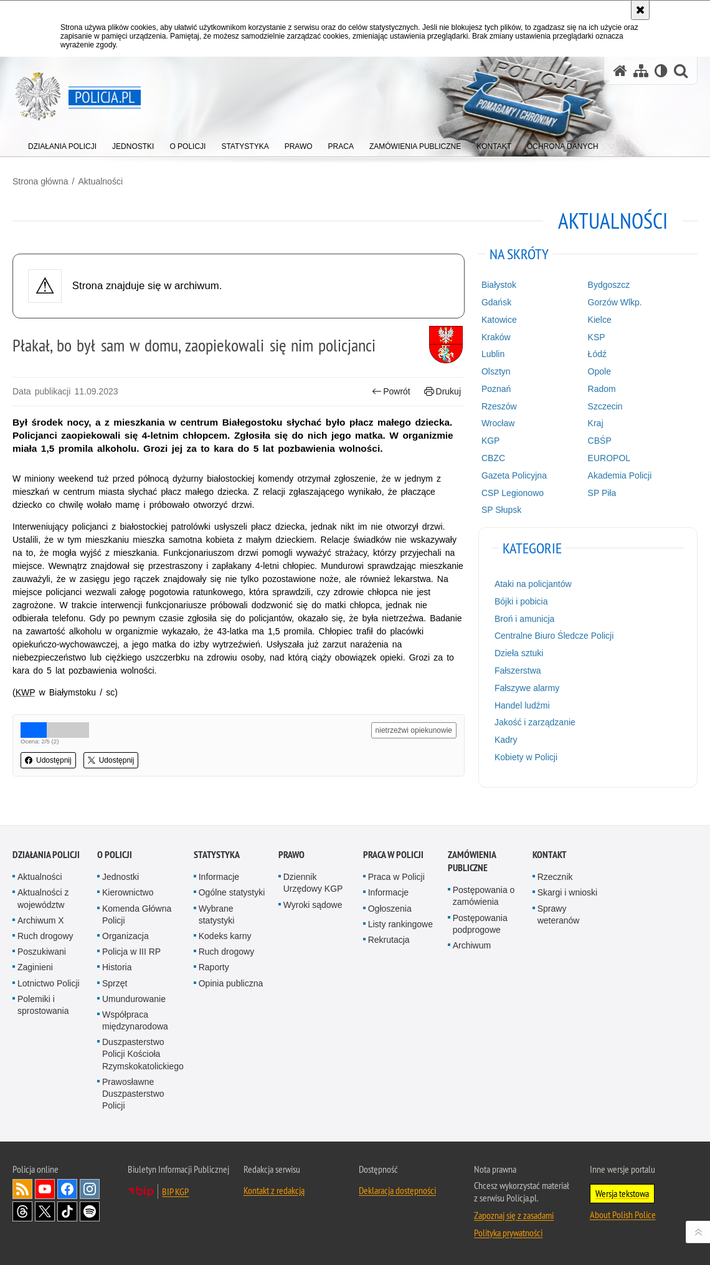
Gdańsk (496, 302)
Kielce (600, 320)
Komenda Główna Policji (136, 914)
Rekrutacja (389, 940)
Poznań (496, 389)
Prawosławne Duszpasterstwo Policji (133, 1093)
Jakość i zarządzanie (535, 722)
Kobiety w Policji (526, 757)
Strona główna (40, 181)
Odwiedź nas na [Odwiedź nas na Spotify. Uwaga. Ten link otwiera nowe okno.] (90, 1211)
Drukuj (442, 391)
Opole (599, 371)
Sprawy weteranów (558, 914)
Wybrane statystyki (217, 914)
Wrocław (497, 423)
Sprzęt (114, 983)
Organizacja (125, 936)
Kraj (596, 423)
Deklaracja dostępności (397, 1190)
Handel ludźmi (522, 705)
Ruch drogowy (45, 936)
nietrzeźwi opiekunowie (414, 730)
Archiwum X (40, 920)
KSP (596, 337)
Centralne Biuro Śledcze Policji (554, 636)
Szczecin (605, 406)
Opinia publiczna (231, 983)
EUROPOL (609, 458)
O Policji (114, 854)
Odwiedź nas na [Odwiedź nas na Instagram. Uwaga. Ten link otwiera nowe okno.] (90, 1189)
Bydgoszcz (609, 285)
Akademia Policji (620, 475)
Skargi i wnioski (567, 892)
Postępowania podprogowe (480, 924)
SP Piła (602, 493)
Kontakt (549, 854)
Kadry (506, 740)
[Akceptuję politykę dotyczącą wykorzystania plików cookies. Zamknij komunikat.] (640, 10)
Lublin (492, 354)
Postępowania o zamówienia (484, 896)
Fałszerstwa (518, 670)
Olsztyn (496, 371)
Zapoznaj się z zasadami (514, 1215)
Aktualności (100, 181)
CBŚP (600, 441)
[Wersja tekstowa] (661, 71)
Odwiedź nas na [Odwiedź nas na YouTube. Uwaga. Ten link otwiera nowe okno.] (45, 1189)
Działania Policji (46, 854)
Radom (602, 389)
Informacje (219, 877)
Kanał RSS (22, 1189)
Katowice (499, 320)
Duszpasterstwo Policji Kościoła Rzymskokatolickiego (143, 1054)
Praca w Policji (393, 854)
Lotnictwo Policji (48, 983)
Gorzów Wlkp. (615, 302)
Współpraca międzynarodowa (135, 1020)
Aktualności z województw (43, 898)
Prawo (291, 854)
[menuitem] (62, 143)
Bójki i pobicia (521, 601)
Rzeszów (499, 406)
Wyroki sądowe (313, 905)
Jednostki (120, 877)
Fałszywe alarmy (527, 688)
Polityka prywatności (508, 1232)
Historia (116, 967)
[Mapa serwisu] (640, 71)
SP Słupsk (501, 510)
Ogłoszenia (390, 909)
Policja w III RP (131, 952)
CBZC (493, 458)
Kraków (496, 337)
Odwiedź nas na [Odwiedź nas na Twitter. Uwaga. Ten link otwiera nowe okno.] (45, 1211)
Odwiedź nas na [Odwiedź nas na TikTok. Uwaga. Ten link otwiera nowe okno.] (67, 1211)
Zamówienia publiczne (472, 861)
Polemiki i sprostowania (43, 1005)
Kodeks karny (225, 936)
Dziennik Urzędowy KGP (313, 883)
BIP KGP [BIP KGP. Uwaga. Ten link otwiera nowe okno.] (175, 1191)
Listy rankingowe (400, 924)
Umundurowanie (134, 999)
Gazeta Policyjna (514, 475)
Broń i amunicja (525, 619)
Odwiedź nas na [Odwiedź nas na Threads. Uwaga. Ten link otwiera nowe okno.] (22, 1211)
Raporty (214, 967)
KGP (490, 441)
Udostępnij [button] (48, 760)
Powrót (391, 391)
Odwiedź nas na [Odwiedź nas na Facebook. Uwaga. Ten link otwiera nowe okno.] (67, 1189)
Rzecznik (555, 877)
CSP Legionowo (512, 493)
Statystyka (217, 854)
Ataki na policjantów (533, 584)
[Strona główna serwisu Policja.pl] (620, 71)
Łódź (597, 354)
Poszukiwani (41, 952)
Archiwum (472, 945)
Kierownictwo (127, 892)
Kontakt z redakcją (274, 1190)
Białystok (498, 285)
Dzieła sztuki (519, 653)
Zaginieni (35, 967)
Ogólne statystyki (232, 892)
